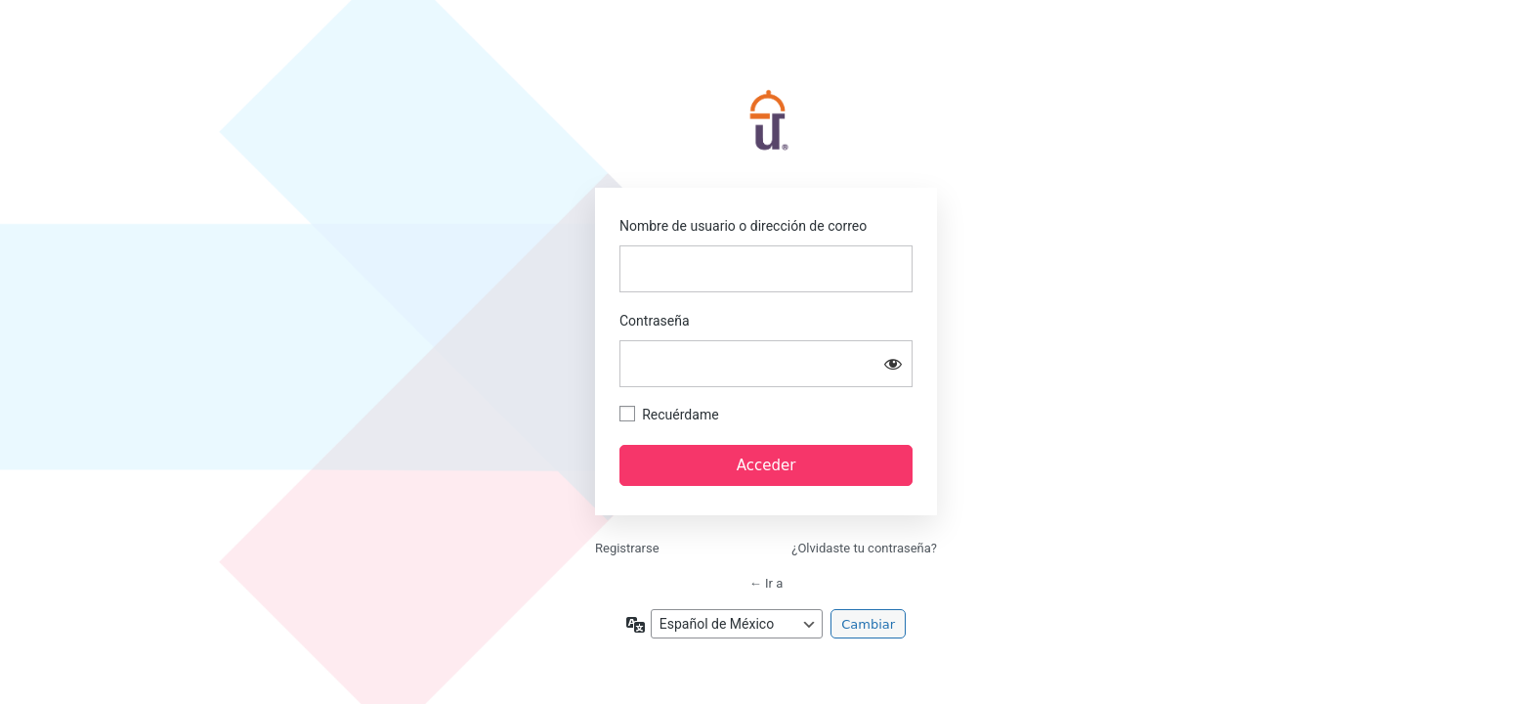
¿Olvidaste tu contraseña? (864, 548)
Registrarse (627, 548)
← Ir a (766, 583)
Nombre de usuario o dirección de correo (743, 226)
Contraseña (654, 321)
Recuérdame (680, 414)
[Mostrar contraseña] (893, 363)
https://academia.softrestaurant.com (766, 122)
